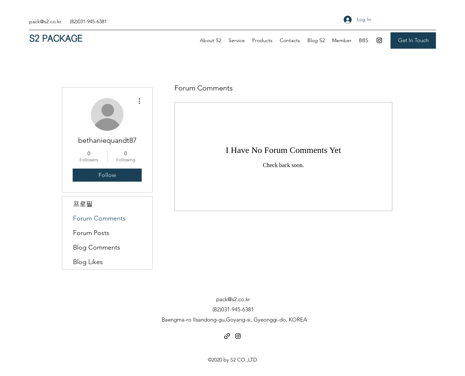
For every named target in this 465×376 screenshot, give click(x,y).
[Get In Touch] (413, 40)
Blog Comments (96, 247)
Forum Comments (99, 218)
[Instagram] (379, 40)
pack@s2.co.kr (45, 21)
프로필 (83, 204)
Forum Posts (91, 233)
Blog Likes (88, 262)
